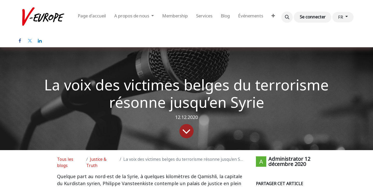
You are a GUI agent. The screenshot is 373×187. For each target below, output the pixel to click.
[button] (287, 17)
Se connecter (313, 17)
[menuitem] (92, 17)
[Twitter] (29, 40)
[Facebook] (20, 40)
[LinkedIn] (39, 40)
